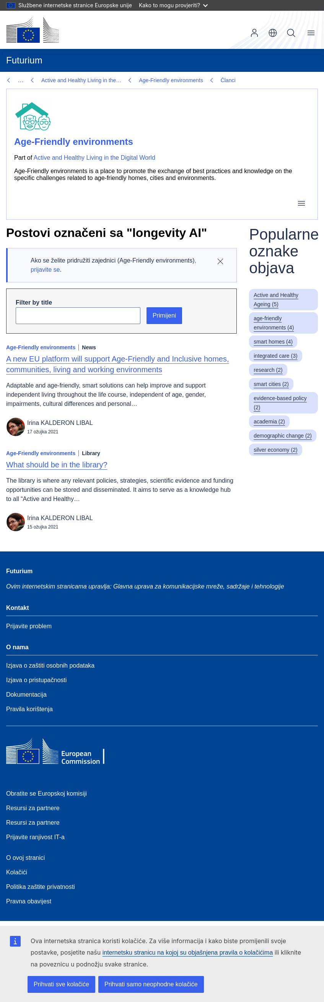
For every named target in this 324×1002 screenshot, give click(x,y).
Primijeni (164, 315)
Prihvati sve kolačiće (61, 984)
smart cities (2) (271, 384)
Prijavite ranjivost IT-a (35, 837)
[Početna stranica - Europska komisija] (32, 30)
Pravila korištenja (29, 709)
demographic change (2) (283, 436)
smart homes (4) (273, 342)
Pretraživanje (291, 32)
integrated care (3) (275, 356)
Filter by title (34, 302)
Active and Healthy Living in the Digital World (94, 157)
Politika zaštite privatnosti (40, 887)
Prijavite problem (29, 626)
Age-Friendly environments (73, 80)
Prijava (254, 32)
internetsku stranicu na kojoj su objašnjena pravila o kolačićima (188, 952)
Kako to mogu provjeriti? (173, 5)
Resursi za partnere (33, 808)
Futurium (24, 60)
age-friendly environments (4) (274, 323)
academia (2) (269, 421)
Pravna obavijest (28, 901)
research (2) (268, 370)
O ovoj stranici (25, 857)
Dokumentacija (26, 694)
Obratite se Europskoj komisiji (46, 793)
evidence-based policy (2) (280, 402)
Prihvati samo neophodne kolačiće (151, 984)
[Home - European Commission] (61, 753)
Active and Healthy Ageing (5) (276, 299)
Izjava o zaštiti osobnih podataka (50, 665)
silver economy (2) (275, 450)
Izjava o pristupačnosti (36, 680)
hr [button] (272, 32)
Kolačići (16, 872)
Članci (130, 80)
